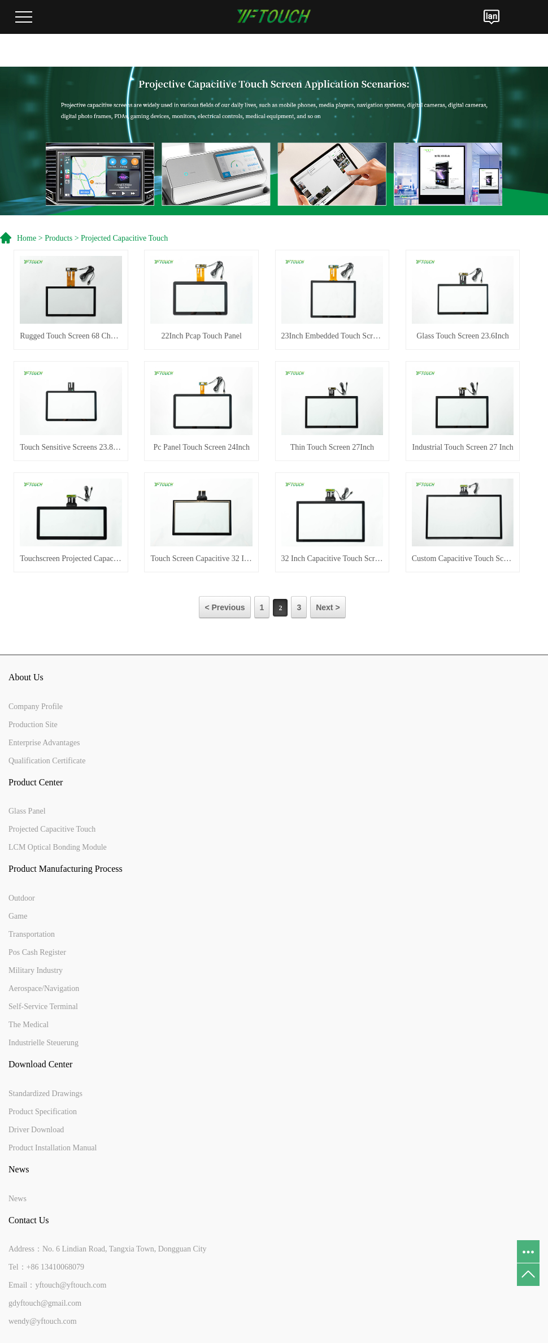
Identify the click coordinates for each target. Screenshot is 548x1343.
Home (26, 238)
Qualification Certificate (46, 761)
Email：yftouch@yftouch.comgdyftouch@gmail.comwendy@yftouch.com (57, 1303)
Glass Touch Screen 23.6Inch (462, 336)
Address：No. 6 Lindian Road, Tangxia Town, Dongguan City (107, 1249)
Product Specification (42, 1111)
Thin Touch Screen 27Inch (332, 447)
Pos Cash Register (37, 952)
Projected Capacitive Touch (124, 238)
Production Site (33, 724)
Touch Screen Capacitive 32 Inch (201, 558)
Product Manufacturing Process (65, 868)
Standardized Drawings (45, 1093)
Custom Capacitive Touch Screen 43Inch (463, 558)
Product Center (35, 782)
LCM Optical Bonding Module (57, 847)
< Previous (225, 607)
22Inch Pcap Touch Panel (202, 336)
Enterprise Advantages (44, 742)
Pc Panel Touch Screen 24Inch (201, 447)
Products (58, 238)
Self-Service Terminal (43, 1006)
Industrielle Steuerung (43, 1042)
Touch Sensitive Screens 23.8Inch (71, 447)
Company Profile (35, 706)
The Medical (28, 1024)
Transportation (31, 934)
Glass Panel (27, 811)
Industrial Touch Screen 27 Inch (462, 447)
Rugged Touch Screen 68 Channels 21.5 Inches (71, 336)
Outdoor (21, 898)
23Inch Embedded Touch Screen (332, 336)
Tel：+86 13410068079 (46, 1267)
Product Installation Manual (52, 1148)
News (18, 1169)
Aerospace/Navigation (43, 988)
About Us (26, 677)
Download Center (40, 1064)
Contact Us (28, 1220)
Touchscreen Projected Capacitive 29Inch (71, 558)
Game (17, 916)
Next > (328, 607)
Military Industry (35, 970)
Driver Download (36, 1129)
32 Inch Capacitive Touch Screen (332, 558)
